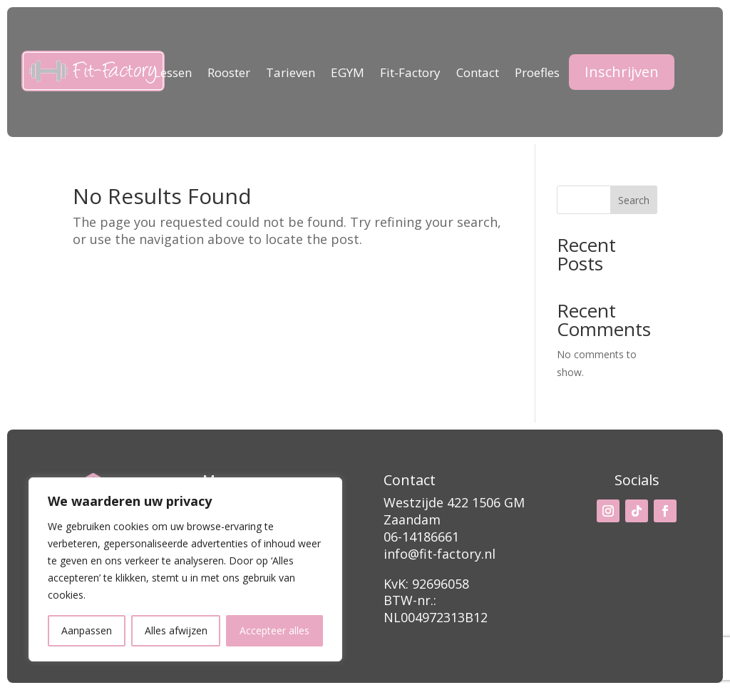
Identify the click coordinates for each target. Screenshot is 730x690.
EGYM (347, 74)
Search (633, 200)
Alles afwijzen (176, 630)
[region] (185, 569)
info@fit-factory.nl (439, 553)
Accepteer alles (274, 630)
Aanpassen (86, 630)
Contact (477, 74)
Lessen (173, 74)
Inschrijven (622, 71)
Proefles (537, 74)
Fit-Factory (410, 74)
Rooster (228, 74)
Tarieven (290, 74)
